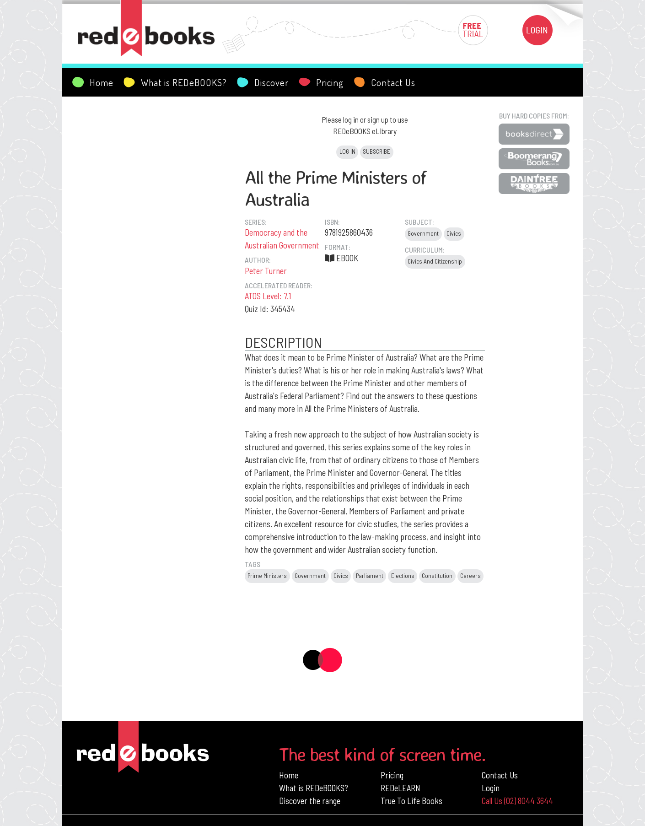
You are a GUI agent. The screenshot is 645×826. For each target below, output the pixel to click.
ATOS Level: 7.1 (268, 296)
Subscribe (376, 151)
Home (288, 775)
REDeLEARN (400, 788)
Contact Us (500, 775)
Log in (347, 151)
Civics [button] (453, 233)
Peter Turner (266, 270)
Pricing (392, 775)
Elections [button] (402, 575)
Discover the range (309, 800)
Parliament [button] (369, 575)
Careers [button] (470, 575)
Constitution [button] (437, 575)
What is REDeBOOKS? (313, 788)
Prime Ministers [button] (267, 575)
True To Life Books (411, 800)
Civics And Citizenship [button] (435, 261)
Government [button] (423, 233)
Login (491, 788)
